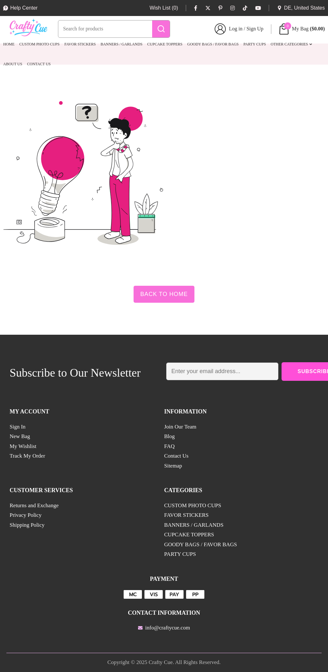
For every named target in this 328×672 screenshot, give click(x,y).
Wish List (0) (164, 8)
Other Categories (289, 44)
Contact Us (39, 64)
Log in (235, 28)
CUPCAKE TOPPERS (165, 44)
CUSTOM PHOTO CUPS (39, 44)
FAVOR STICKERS (80, 44)
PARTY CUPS (254, 44)
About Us (12, 64)
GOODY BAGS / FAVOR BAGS (213, 44)
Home (8, 44)
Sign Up (254, 28)
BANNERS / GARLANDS (122, 44)
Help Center (20, 8)
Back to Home (164, 294)
